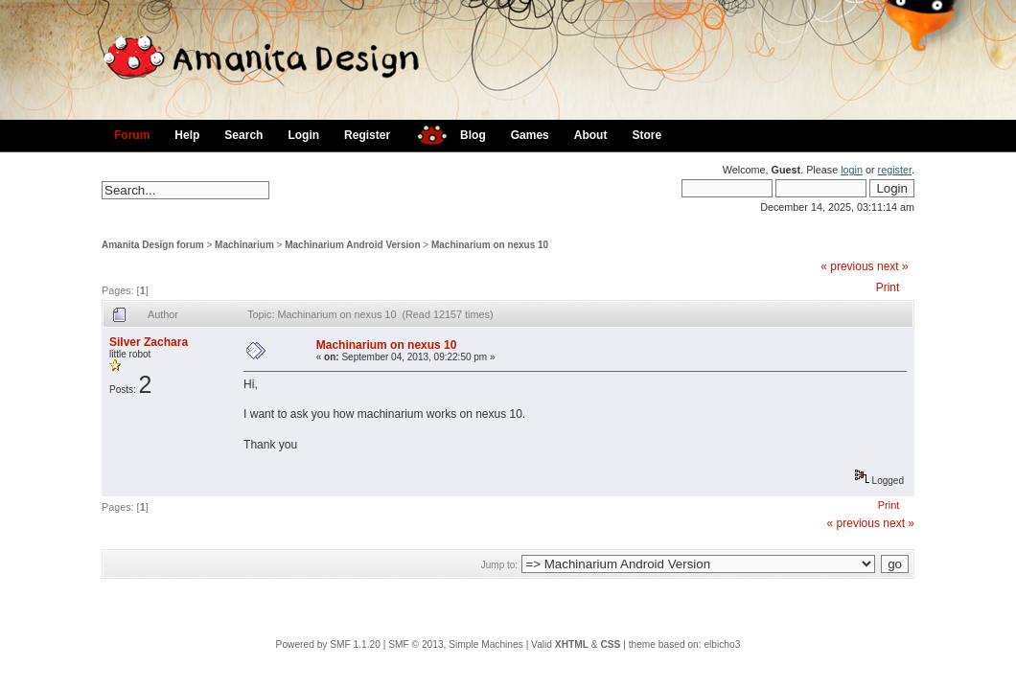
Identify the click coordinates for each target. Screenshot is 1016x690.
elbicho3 (722, 644)
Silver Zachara (148, 342)
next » (893, 266)
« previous (846, 266)
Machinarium (244, 245)
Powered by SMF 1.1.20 (328, 644)
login (852, 169)
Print (888, 287)
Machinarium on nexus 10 (489, 245)
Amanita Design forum (153, 245)
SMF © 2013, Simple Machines (455, 644)
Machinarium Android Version (352, 245)
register (895, 169)
